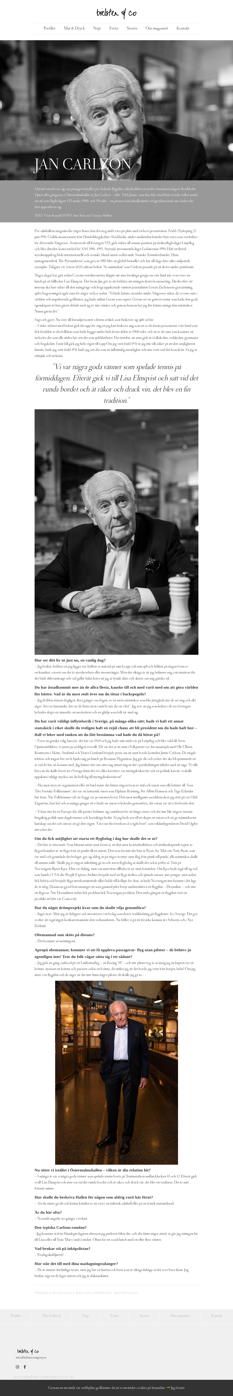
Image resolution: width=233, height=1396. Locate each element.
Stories (132, 29)
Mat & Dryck (73, 29)
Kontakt (184, 29)
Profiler (48, 29)
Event (113, 29)
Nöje (96, 29)
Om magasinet (158, 29)
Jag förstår (178, 1388)
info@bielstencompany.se (31, 1359)
